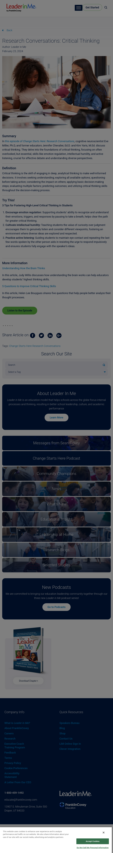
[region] (56, 840)
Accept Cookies (92, 841)
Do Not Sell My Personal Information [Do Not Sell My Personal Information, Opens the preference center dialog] (93, 848)
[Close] (103, 832)
